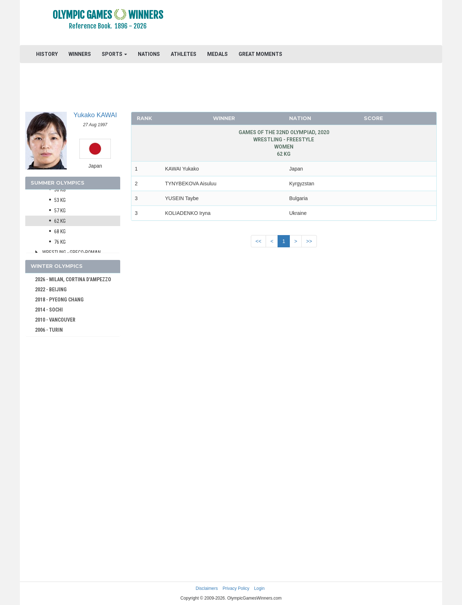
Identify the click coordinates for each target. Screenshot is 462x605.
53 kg (60, 200)
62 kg (60, 221)
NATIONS (149, 54)
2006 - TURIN (49, 330)
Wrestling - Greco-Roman (71, 252)
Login (259, 588)
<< (258, 241)
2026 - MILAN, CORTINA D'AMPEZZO (73, 279)
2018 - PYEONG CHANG (59, 299)
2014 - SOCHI (49, 310)
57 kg (60, 210)
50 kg (60, 190)
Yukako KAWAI (95, 115)
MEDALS (217, 54)
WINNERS (80, 54)
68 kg (60, 231)
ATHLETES (183, 54)
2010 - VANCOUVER (55, 320)
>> (309, 241)
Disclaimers (207, 588)
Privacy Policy (236, 588)
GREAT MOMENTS (260, 54)
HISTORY (47, 54)
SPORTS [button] (114, 54)
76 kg (60, 242)
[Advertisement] (319, 23)
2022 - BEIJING (51, 289)
